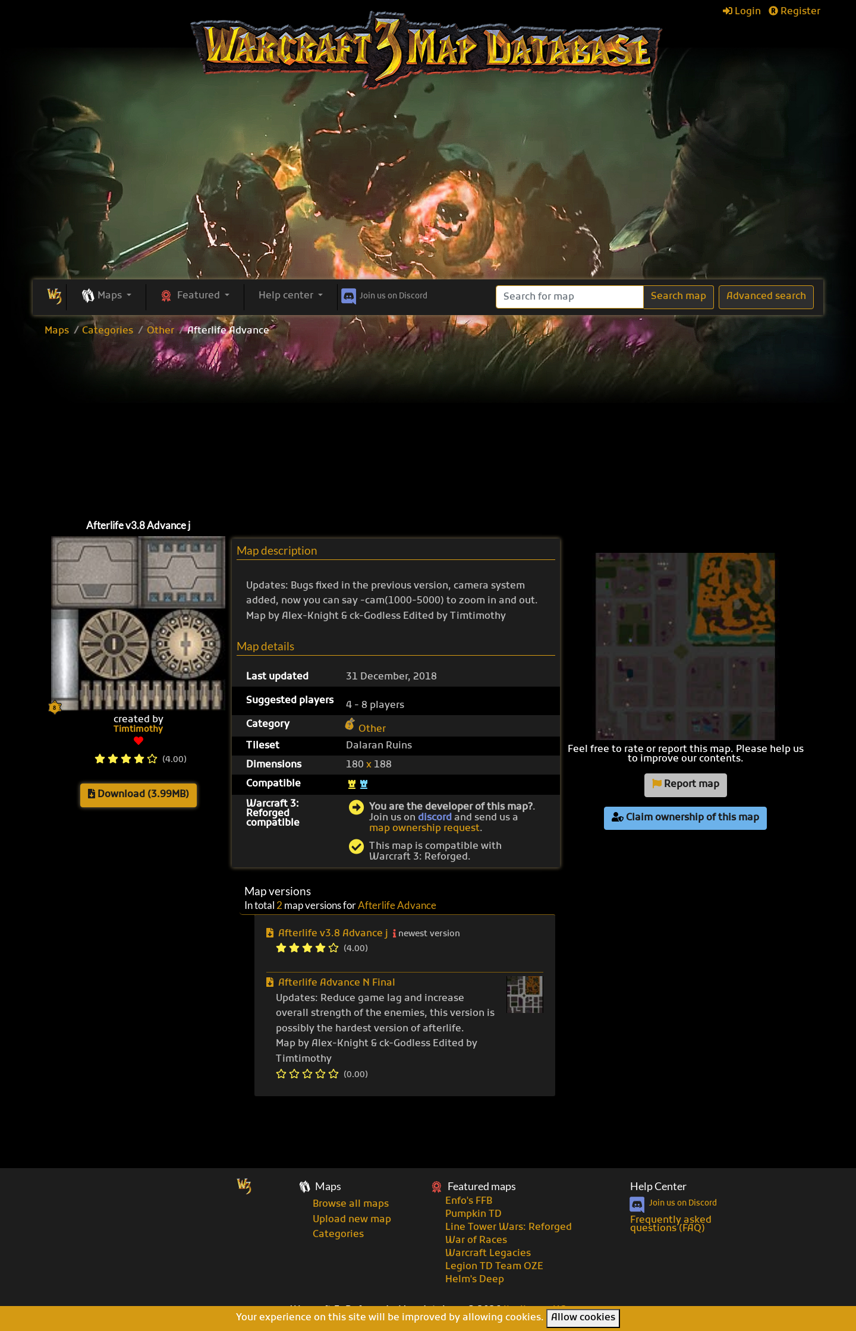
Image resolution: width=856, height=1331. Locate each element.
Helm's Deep (474, 1280)
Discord (383, 294)
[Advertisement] (428, 190)
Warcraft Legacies (488, 1254)
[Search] (570, 297)
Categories (107, 331)
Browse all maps (351, 1204)
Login (742, 12)
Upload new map (352, 1220)
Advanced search (766, 297)
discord (435, 818)
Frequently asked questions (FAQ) (671, 1224)
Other (160, 331)
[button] (106, 296)
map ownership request (424, 829)
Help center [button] (287, 296)
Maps (57, 331)
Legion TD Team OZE (494, 1267)
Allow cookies (583, 1318)
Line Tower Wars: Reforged (508, 1228)
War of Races (476, 1241)
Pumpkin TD (473, 1214)
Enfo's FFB (468, 1201)
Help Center (658, 1186)
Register (794, 12)
